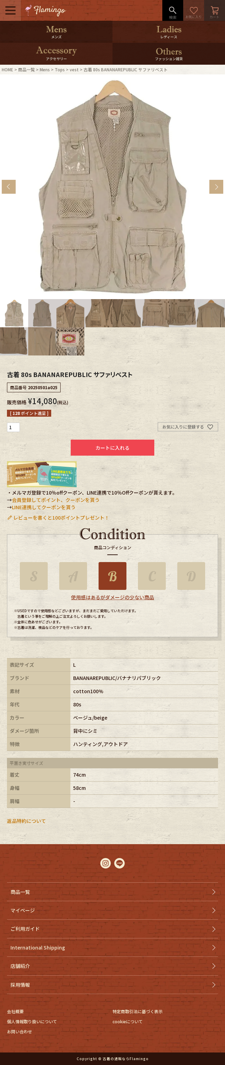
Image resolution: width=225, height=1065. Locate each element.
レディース (168, 36)
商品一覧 (26, 69)
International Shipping (37, 947)
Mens (45, 69)
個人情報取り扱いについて (32, 1021)
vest (74, 69)
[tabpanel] (112, 186)
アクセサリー (56, 58)
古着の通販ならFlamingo (126, 1058)
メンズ (56, 36)
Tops (60, 69)
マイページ (22, 910)
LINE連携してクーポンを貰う (44, 507)
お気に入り (193, 10)
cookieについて (128, 1021)
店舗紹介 (20, 965)
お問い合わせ (19, 1031)
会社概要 (15, 1011)
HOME (7, 69)
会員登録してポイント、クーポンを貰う (56, 499)
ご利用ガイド (25, 928)
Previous (9, 187)
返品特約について (26, 820)
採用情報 (20, 984)
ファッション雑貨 (169, 58)
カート (214, 10)
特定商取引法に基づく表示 (138, 1011)
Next (216, 187)
